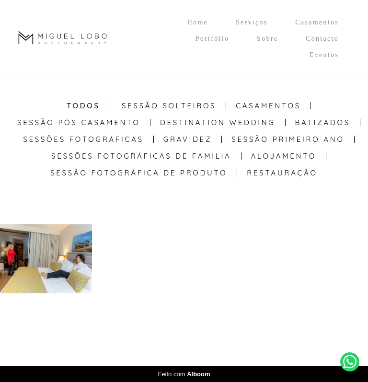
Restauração (282, 172)
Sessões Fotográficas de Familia (141, 156)
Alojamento (283, 156)
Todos (83, 105)
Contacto (322, 38)
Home (197, 22)
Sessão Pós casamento (78, 122)
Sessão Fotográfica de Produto (138, 172)
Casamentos (317, 22)
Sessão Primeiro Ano (287, 139)
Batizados (322, 122)
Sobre (267, 38)
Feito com (184, 374)
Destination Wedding (218, 122)
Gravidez (187, 139)
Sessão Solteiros (169, 105)
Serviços (252, 22)
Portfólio (212, 38)
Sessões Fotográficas (83, 139)
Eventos (324, 54)
